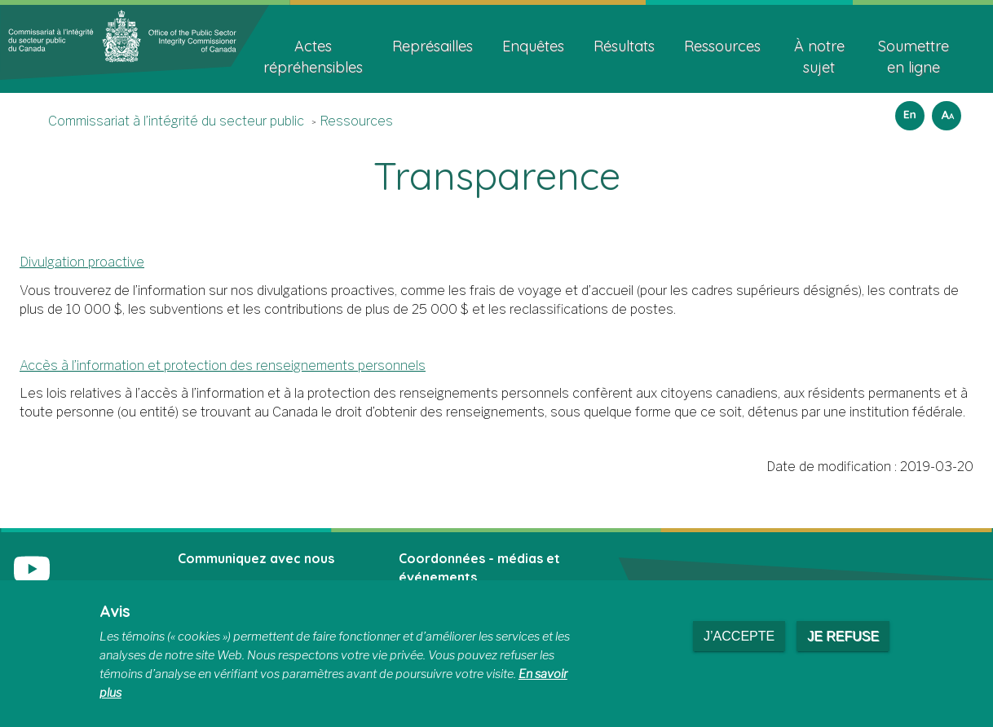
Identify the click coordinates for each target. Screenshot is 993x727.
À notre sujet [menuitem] (819, 57)
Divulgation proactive (82, 262)
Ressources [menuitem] (722, 46)
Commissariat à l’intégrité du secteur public (176, 121)
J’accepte (739, 636)
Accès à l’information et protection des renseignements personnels (223, 365)
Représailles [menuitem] (432, 46)
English (907, 110)
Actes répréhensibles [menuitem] (313, 57)
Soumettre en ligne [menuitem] (913, 57)
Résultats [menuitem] (624, 46)
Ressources (356, 121)
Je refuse (843, 636)
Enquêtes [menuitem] (533, 46)
